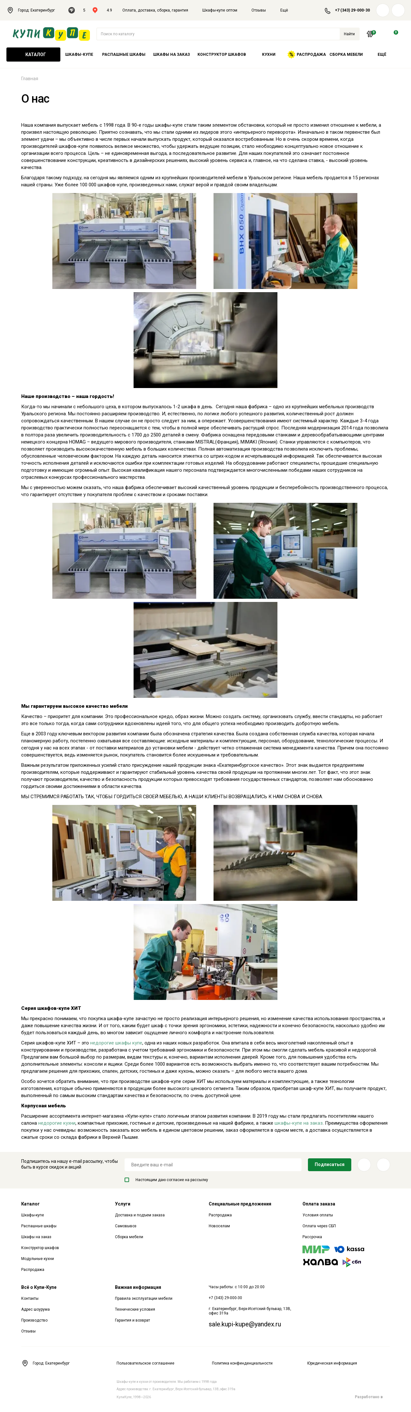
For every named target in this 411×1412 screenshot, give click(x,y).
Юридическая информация (332, 1363)
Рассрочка (312, 1237)
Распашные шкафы (123, 54)
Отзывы (258, 10)
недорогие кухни (56, 1123)
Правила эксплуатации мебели (143, 1298)
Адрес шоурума (35, 1309)
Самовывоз (125, 1226)
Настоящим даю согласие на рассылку (166, 1180)
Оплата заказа (318, 1203)
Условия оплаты (317, 1215)
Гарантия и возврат (132, 1320)
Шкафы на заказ (171, 54)
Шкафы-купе (79, 54)
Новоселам (219, 1226)
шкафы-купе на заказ (299, 1123)
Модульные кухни (37, 1258)
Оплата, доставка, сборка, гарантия (155, 10)
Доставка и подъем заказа (140, 1215)
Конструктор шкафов (221, 54)
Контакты (30, 1298)
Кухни (268, 54)
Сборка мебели (346, 54)
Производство (34, 1320)
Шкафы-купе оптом (219, 10)
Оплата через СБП (319, 1226)
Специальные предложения (240, 1203)
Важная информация (138, 1287)
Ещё (288, 10)
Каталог (33, 54)
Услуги (122, 1203)
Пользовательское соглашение (145, 1363)
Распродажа (306, 54)
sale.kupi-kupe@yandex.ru (245, 1324)
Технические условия (135, 1309)
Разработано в (372, 1397)
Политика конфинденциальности (242, 1363)
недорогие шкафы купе (116, 1043)
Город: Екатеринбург (34, 10)
